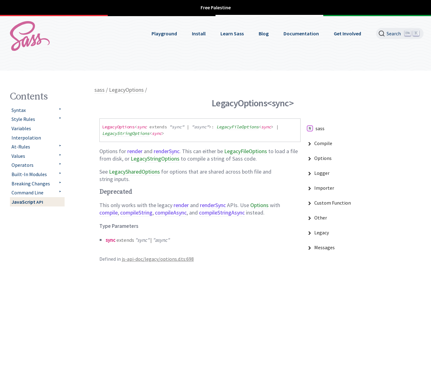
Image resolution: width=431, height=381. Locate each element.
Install (199, 33)
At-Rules (20, 147)
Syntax (18, 110)
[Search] (400, 33)
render (135, 151)
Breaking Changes (30, 183)
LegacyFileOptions (237, 127)
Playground (164, 33)
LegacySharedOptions (134, 171)
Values (18, 156)
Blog (264, 33)
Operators (22, 165)
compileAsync (171, 212)
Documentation (301, 33)
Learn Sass (232, 33)
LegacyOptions (126, 89)
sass (99, 89)
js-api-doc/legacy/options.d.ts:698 (158, 259)
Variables (21, 128)
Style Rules (23, 119)
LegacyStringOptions (125, 133)
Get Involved (347, 33)
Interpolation (26, 138)
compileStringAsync (222, 212)
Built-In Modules (29, 174)
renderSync (166, 151)
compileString (136, 212)
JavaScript (27, 202)
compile (108, 212)
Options (259, 205)
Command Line (27, 192)
